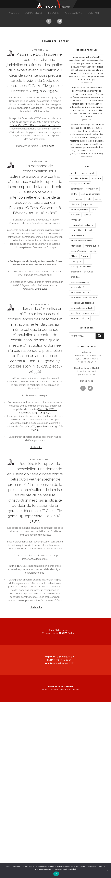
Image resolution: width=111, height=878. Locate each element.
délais (98, 199)
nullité (93, 251)
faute (94, 209)
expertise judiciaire (79, 209)
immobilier (76, 220)
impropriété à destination (82, 225)
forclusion (75, 215)
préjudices (76, 277)
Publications (73, 13)
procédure (76, 272)
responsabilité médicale (82, 308)
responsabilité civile (80, 292)
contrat (74, 194)
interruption (76, 246)
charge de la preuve (80, 183)
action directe (88, 173)
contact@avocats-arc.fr (63, 663)
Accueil (14, 13)
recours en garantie (80, 282)
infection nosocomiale (81, 240)
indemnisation (77, 235)
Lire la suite (48, 146)
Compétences (34, 13)
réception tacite (90, 313)
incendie (89, 230)
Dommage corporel (90, 194)
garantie (87, 215)
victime (85, 318)
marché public (92, 246)
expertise (87, 204)
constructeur (77, 189)
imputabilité (76, 230)
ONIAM (74, 256)
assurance (96, 178)
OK (56, 874)
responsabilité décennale (82, 303)
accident (75, 173)
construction (92, 189)
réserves (75, 318)
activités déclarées (79, 178)
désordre (75, 204)
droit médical (77, 199)
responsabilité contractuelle (84, 298)
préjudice (88, 272)
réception (75, 313)
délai (89, 199)
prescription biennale (80, 266)
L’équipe (53, 13)
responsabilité (77, 287)
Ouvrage (85, 256)
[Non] (107, 870)
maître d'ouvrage (78, 251)
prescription (76, 261)
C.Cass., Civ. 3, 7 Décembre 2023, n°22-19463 (35, 125)
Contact (93, 13)
